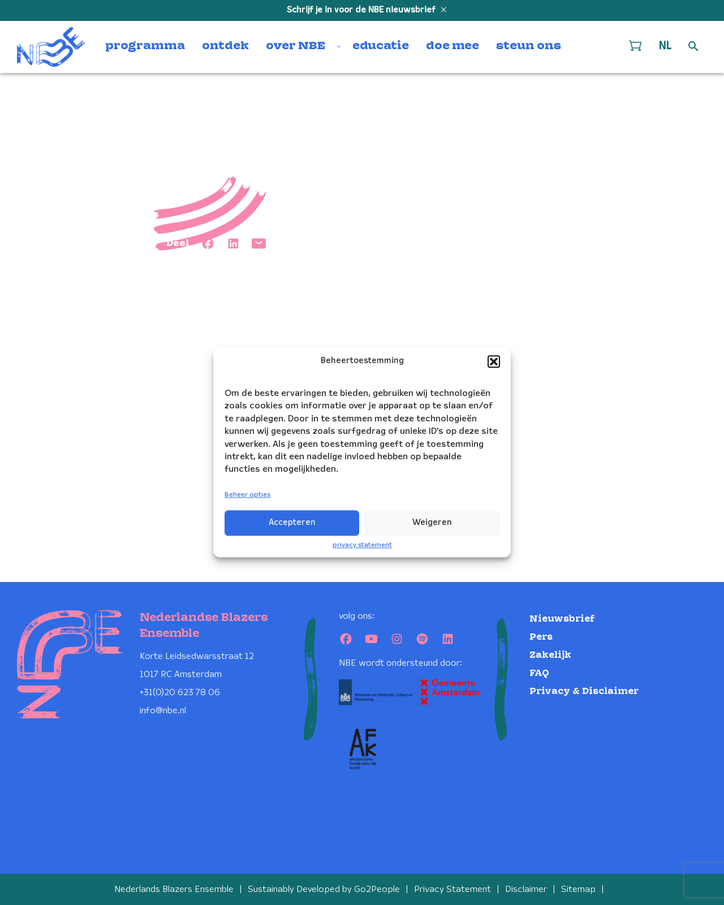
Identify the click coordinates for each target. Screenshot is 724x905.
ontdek (225, 46)
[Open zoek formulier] (693, 47)
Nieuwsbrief (561, 619)
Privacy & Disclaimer (584, 691)
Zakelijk (550, 655)
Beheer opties (247, 495)
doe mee (452, 46)
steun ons (528, 46)
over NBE (295, 46)
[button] (493, 361)
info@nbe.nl (163, 710)
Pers (541, 637)
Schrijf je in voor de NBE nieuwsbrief (362, 10)
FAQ (539, 673)
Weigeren (432, 523)
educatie (380, 46)
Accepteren (292, 523)
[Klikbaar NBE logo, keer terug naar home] (51, 47)
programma (145, 46)
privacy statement (362, 545)
